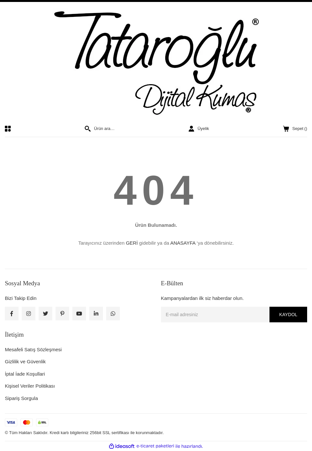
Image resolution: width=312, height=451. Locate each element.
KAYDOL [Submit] (288, 314)
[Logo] (156, 63)
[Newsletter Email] (234, 314)
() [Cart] (295, 128)
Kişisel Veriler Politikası (30, 386)
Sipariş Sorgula (21, 398)
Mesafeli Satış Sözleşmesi (33, 349)
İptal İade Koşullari (25, 374)
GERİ (132, 243)
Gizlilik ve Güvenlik (25, 361)
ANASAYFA (182, 243)
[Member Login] (199, 129)
